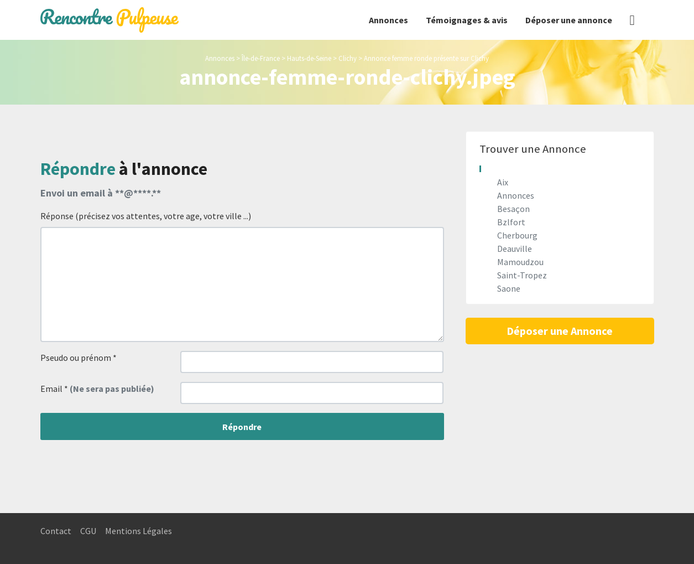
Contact (55, 530)
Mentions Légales (138, 530)
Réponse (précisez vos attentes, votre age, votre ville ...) (145, 215)
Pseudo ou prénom (78, 357)
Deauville (514, 248)
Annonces (388, 19)
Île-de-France (261, 58)
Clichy (347, 58)
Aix (502, 182)
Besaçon (513, 208)
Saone (508, 288)
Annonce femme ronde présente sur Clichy (426, 58)
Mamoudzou (520, 261)
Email (97, 388)
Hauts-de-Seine (309, 58)
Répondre (242, 426)
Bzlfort (511, 221)
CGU (88, 530)
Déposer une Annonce (560, 331)
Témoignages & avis (467, 19)
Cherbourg (517, 235)
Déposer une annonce (568, 19)
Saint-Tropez (522, 275)
